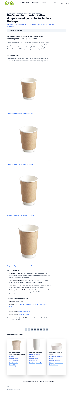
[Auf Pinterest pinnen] (38, 329)
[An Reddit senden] (35, 329)
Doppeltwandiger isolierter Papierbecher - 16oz (29, 192)
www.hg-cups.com (15, 389)
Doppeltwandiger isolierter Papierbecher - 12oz (29, 141)
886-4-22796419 (21, 309)
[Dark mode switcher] (68, 3)
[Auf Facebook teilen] (41, 329)
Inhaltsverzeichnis (16, 30)
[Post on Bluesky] (32, 329)
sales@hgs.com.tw (23, 314)
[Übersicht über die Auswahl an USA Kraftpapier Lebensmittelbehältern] (16, 357)
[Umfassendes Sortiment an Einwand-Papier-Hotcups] (36, 357)
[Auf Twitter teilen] (29, 329)
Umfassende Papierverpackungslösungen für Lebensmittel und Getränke (24, 13)
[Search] (66, 3)
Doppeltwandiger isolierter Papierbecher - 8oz (29, 90)
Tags (8, 386)
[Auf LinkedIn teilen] (26, 329)
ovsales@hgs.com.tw (24, 311)
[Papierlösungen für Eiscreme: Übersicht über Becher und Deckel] (56, 357)
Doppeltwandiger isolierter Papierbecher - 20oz (29, 242)
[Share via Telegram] (47, 329)
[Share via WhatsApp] (44, 329)
